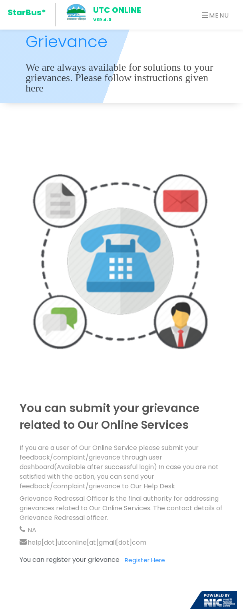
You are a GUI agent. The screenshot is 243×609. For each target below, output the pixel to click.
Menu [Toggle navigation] (215, 15)
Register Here (145, 562)
